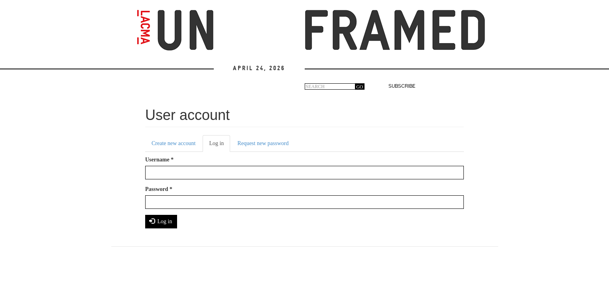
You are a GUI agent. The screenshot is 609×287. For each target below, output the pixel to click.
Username (159, 160)
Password (158, 189)
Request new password (262, 143)
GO (359, 87)
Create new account (173, 143)
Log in (219, 146)
